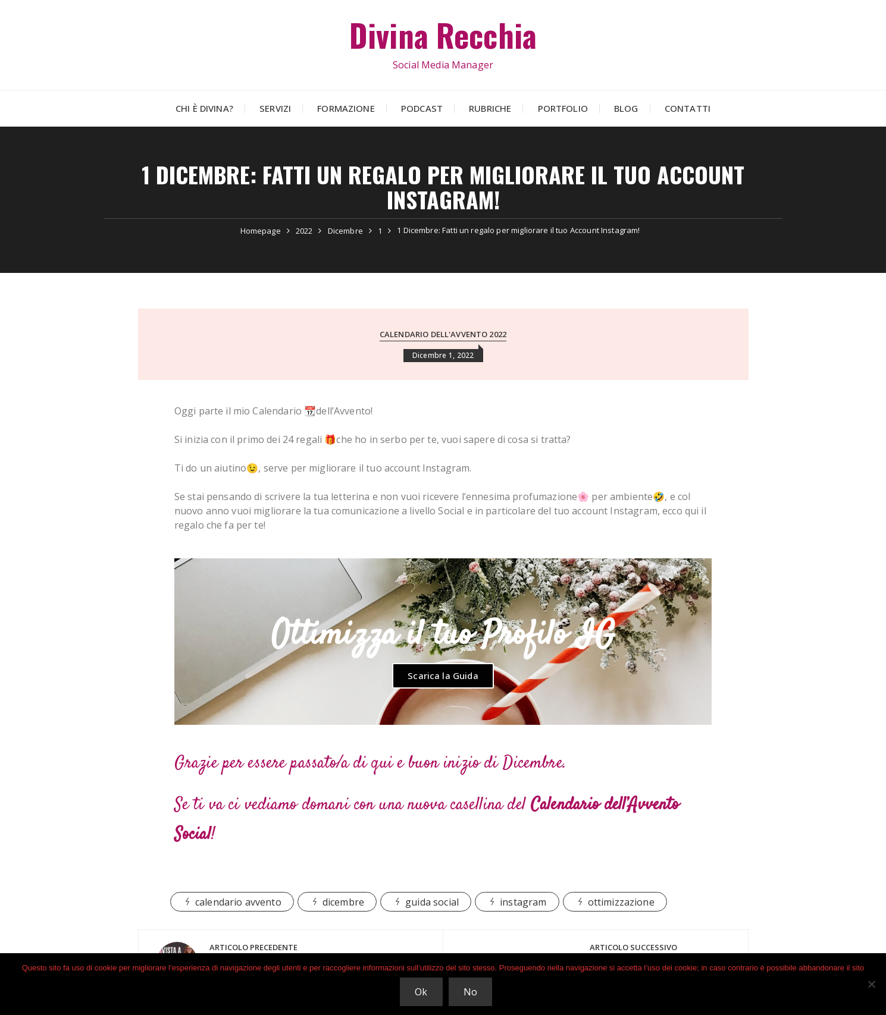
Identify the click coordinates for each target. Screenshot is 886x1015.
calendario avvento (238, 902)
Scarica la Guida (443, 675)
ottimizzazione (621, 902)
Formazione (346, 108)
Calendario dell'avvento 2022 (443, 334)
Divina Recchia (443, 35)
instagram (523, 902)
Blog (626, 108)
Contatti (687, 108)
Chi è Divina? (204, 108)
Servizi (275, 108)
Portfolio (563, 108)
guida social (432, 902)
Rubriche (490, 108)
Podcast (422, 108)
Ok (421, 991)
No (470, 991)
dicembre (343, 902)
